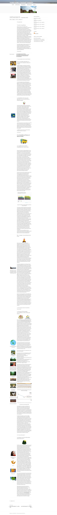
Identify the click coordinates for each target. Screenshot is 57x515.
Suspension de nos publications (37, 20)
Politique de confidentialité (12, 513)
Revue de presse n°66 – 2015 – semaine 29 (39, 24)
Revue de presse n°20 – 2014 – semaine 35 (39, 39)
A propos (34, 4)
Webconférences (29, 4)
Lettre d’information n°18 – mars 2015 (38, 41)
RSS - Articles (36, 33)
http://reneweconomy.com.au (25, 320)
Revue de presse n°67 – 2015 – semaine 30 (39, 22)
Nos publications (23, 4)
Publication (18, 16)
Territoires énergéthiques (21, 2)
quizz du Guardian (26, 492)
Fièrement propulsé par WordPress (21, 513)
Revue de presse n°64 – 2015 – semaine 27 (39, 28)
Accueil (13, 4)
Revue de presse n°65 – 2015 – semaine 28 (39, 26)
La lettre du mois (17, 4)
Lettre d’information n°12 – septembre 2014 (39, 40)
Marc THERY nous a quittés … (37, 18)
